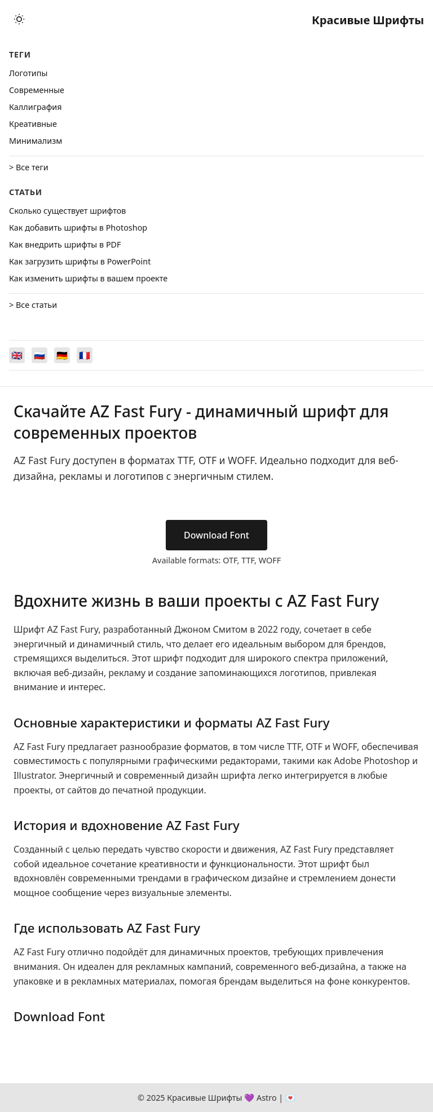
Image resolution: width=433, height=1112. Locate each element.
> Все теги (28, 167)
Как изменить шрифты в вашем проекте (88, 278)
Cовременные (36, 90)
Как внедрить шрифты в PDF (65, 244)
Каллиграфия (35, 107)
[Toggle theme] (19, 20)
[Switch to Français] (84, 355)
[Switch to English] (17, 355)
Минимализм (35, 140)
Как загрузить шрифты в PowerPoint (80, 261)
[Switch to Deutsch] (62, 355)
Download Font (216, 535)
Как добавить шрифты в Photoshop (78, 227)
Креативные (33, 123)
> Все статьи (33, 304)
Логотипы (28, 73)
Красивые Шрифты (368, 20)
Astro (267, 1097)
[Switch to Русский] (39, 355)
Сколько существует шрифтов (67, 210)
